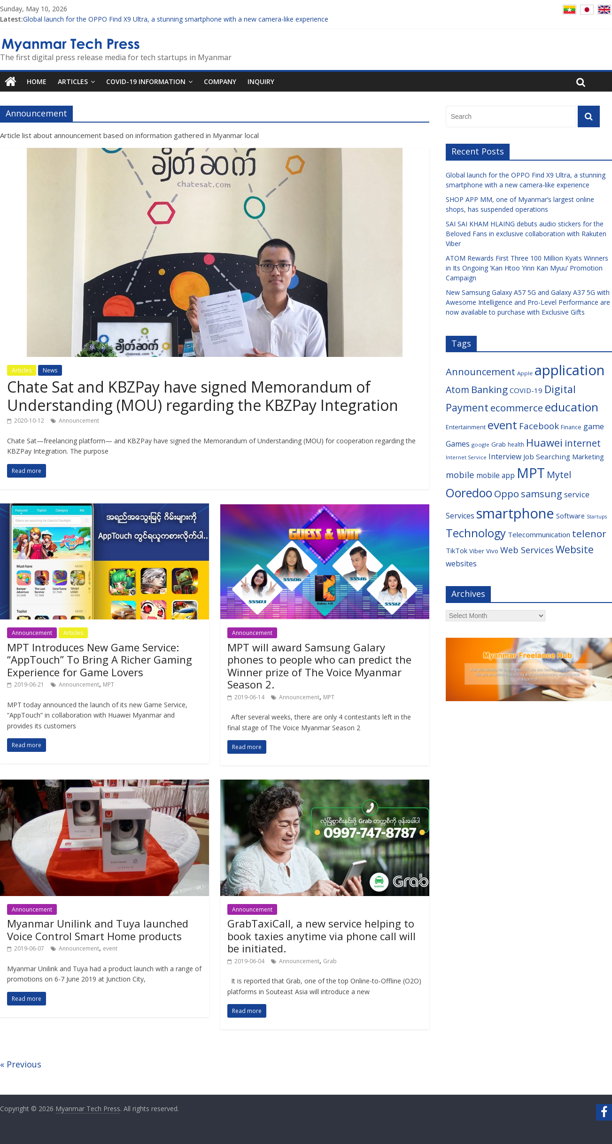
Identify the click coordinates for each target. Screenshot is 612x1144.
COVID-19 (526, 390)
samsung (541, 493)
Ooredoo (469, 493)
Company (220, 81)
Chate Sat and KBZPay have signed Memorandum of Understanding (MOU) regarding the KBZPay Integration (202, 396)
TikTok (456, 550)
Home (36, 81)
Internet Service (466, 457)
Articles (73, 81)
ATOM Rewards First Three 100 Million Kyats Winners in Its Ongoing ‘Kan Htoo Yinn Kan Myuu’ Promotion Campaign (527, 268)
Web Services (527, 550)
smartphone (515, 513)
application (569, 370)
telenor (589, 533)
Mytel (559, 474)
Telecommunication (539, 534)
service (576, 494)
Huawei (544, 442)
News (50, 370)
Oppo (506, 493)
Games (458, 444)
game (593, 426)
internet (583, 443)
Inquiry (261, 81)
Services (460, 515)
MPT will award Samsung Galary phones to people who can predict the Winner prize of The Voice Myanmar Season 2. (319, 665)
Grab (330, 961)
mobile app (495, 475)
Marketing (588, 456)
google (480, 444)
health (516, 444)
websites (461, 563)
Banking (489, 389)
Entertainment (466, 427)
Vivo (492, 551)
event (110, 948)
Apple (525, 373)
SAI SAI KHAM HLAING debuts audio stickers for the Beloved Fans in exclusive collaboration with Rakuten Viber (526, 233)
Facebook (539, 426)
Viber (476, 551)
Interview (504, 456)
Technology (476, 533)
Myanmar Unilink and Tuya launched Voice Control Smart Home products (97, 929)
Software (570, 515)
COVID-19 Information (146, 81)
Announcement (79, 421)
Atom (457, 389)
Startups (597, 516)
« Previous (20, 1064)
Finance (571, 427)
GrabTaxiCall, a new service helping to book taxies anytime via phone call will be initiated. (321, 935)
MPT (108, 684)
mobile (460, 474)
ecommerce (516, 407)
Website (575, 549)
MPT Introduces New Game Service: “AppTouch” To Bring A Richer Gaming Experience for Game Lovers (99, 659)
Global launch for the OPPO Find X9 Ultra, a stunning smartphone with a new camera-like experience (175, 19)
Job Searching (546, 456)
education (571, 407)
